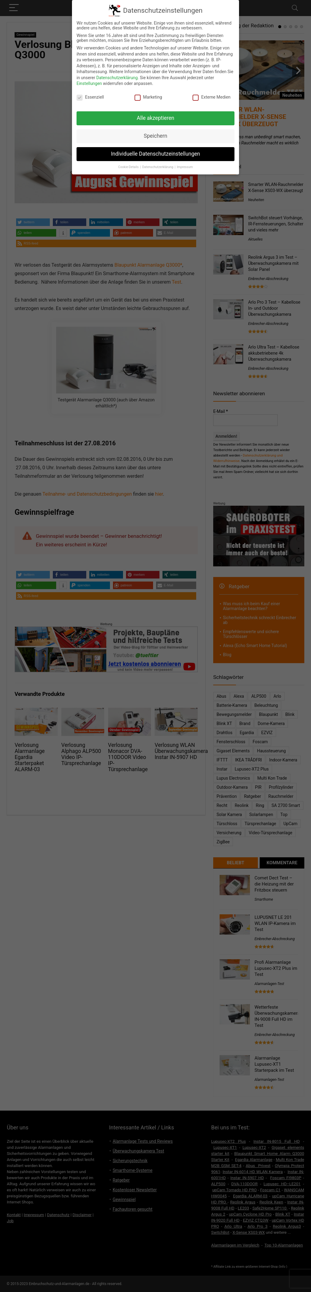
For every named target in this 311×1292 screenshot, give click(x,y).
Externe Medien (211, 97)
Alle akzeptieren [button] (155, 118)
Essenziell (90, 97)
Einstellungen (89, 83)
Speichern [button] (155, 136)
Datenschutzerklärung (117, 77)
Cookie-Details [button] (128, 167)
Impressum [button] (185, 167)
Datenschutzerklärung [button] (158, 167)
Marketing (148, 97)
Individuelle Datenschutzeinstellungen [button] (155, 154)
